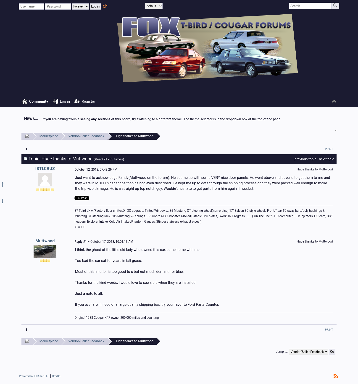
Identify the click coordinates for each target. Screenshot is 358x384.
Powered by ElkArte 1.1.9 (34, 375)
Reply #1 (80, 241)
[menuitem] (329, 149)
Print (329, 149)
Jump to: (282, 351)
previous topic (305, 159)
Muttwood (45, 240)
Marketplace (48, 136)
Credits (56, 375)
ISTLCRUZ (45, 168)
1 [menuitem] (26, 149)
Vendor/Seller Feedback (86, 136)
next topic (326, 159)
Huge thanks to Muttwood (133, 136)
